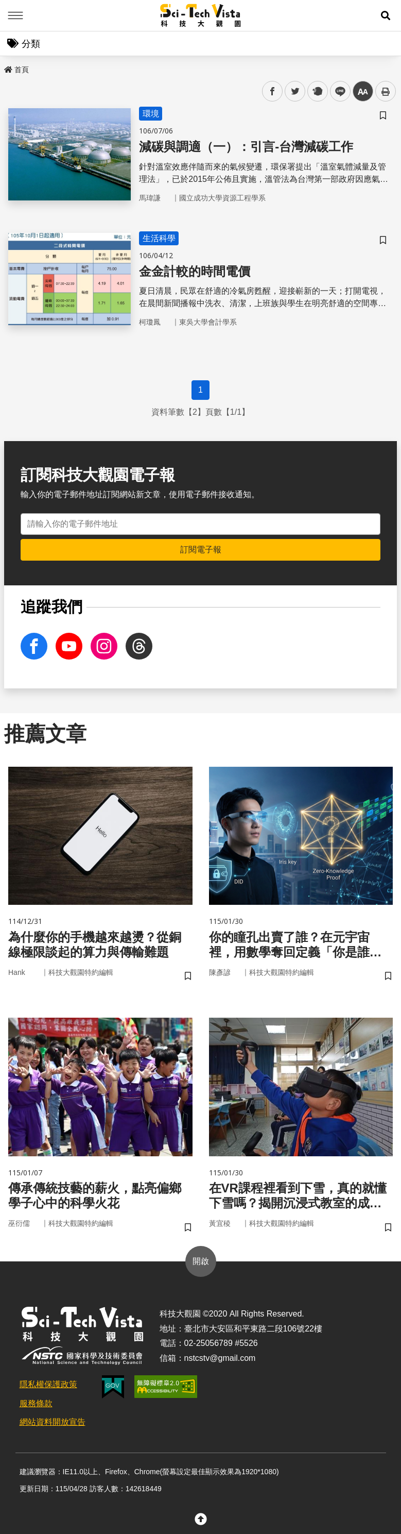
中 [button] (363, 91)
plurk (317, 91)
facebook (273, 91)
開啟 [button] (201, 1261)
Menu (15, 15)
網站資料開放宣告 (52, 1422)
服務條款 (36, 1403)
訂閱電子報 (200, 549)
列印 (385, 91)
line (336, 91)
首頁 (16, 69)
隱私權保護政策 (48, 1384)
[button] (385, 15)
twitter (295, 91)
